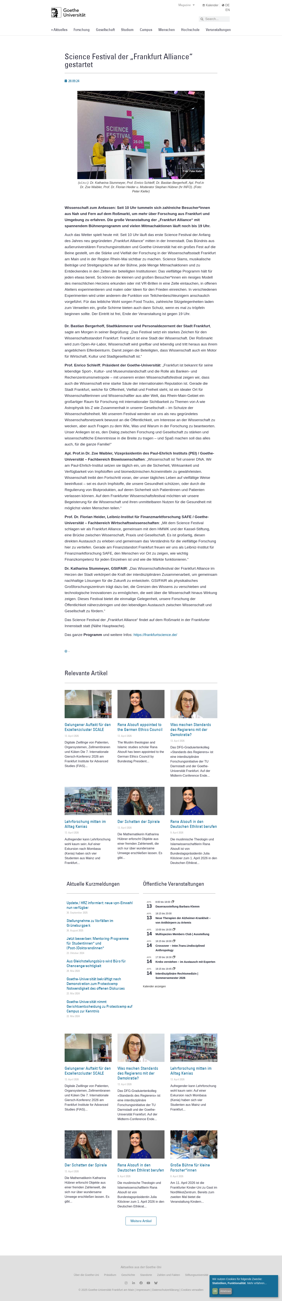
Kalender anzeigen (154, 986)
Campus (146, 29)
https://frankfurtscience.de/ (155, 635)
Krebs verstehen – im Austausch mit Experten (185, 961)
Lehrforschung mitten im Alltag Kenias (85, 824)
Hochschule (190, 29)
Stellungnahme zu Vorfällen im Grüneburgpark (90, 923)
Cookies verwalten (192, 1289)
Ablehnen (225, 1291)
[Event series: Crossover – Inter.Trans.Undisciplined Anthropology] (174, 941)
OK (215, 1291)
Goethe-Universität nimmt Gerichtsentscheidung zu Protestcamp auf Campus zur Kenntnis (99, 1006)
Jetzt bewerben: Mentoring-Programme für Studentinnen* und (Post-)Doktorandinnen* (98, 943)
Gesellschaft (105, 29)
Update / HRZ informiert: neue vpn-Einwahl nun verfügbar (100, 905)
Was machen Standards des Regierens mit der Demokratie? (190, 729)
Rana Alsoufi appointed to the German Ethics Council (140, 727)
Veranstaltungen (218, 29)
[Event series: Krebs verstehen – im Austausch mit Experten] (174, 957)
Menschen (166, 29)
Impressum (143, 1289)
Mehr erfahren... (257, 1283)
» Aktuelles (59, 29)
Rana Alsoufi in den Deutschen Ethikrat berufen (193, 824)
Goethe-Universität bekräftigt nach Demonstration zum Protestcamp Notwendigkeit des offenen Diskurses (96, 983)
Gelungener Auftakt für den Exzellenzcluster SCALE (88, 727)
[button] (141, 1221)
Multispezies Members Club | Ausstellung (182, 934)
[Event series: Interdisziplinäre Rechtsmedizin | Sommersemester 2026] (174, 969)
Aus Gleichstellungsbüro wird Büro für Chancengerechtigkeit (96, 963)
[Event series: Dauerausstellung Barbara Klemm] (172, 902)
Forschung (82, 29)
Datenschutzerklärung (165, 1289)
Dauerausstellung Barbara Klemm (177, 906)
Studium (127, 29)
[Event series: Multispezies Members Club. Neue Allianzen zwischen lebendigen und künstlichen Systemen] (174, 929)
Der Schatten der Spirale (139, 821)
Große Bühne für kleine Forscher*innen (190, 1167)
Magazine (186, 5)
